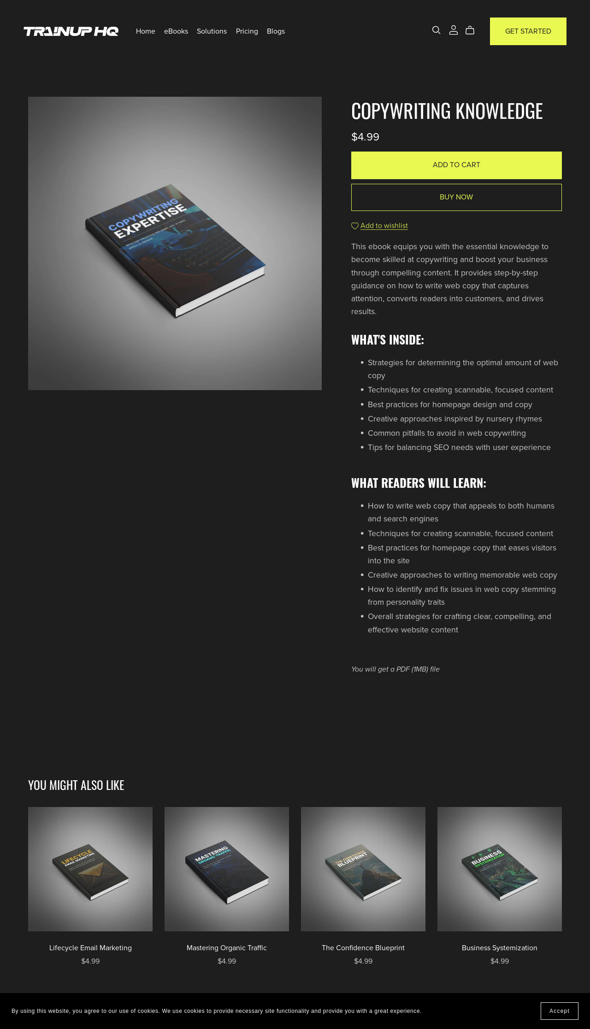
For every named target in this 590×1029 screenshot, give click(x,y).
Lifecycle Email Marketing (90, 948)
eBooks (176, 31)
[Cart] (473, 30)
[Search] (436, 30)
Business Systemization (499, 948)
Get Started (528, 31)
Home (145, 31)
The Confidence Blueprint (363, 948)
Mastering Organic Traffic (227, 948)
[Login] (453, 29)
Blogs (276, 31)
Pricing (247, 31)
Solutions (212, 31)
